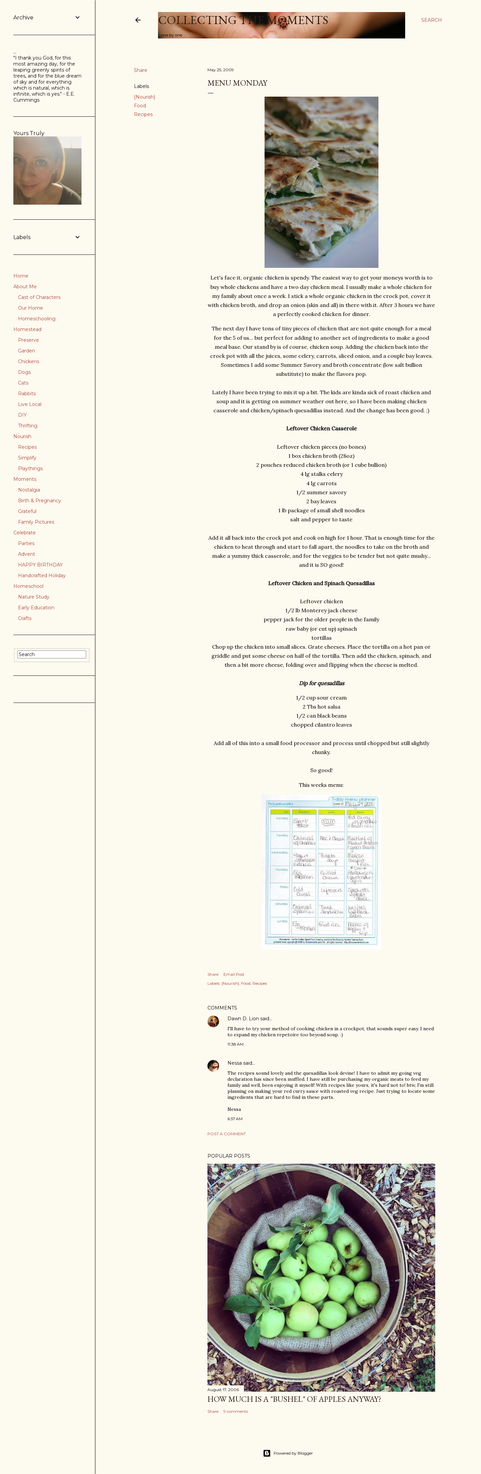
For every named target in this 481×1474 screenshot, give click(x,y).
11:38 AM (235, 1044)
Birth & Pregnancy (39, 501)
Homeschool (28, 586)
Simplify (27, 458)
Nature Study (33, 597)
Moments (24, 479)
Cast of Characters (39, 297)
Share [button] (140, 70)
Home (20, 276)
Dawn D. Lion (243, 1019)
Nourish (22, 436)
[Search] (431, 20)
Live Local (29, 404)
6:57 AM (235, 1118)
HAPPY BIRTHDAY (40, 565)
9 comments (235, 1411)
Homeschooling (36, 319)
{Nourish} (144, 97)
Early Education (36, 608)
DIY (22, 415)
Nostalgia (29, 490)
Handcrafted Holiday (42, 575)
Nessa (234, 1063)
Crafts (24, 618)
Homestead (27, 329)
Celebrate (24, 533)
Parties (26, 543)
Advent (26, 554)
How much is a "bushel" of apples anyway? (294, 1399)
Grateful (27, 511)
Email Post (234, 974)
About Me (25, 287)
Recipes (143, 114)
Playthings (30, 468)
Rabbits (27, 394)
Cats (23, 383)
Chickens (28, 361)
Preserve (28, 340)
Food (140, 106)
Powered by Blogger (288, 1453)
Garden (26, 351)
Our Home (30, 308)
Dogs (24, 372)
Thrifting (27, 426)
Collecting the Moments (243, 20)
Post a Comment (226, 1133)
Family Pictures (36, 522)
